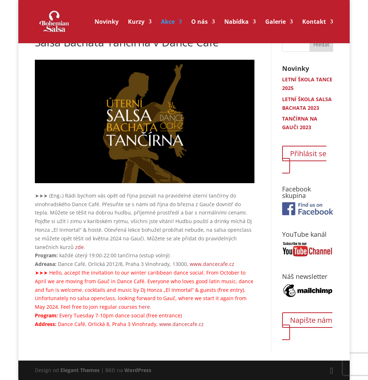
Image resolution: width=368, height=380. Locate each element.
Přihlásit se (308, 153)
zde (79, 247)
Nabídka (236, 22)
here (144, 306)
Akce (168, 22)
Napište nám (311, 320)
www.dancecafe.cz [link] (212, 264)
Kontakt (314, 22)
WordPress (137, 370)
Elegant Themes (80, 370)
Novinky (107, 22)
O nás (199, 22)
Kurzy (136, 22)
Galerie (275, 22)
